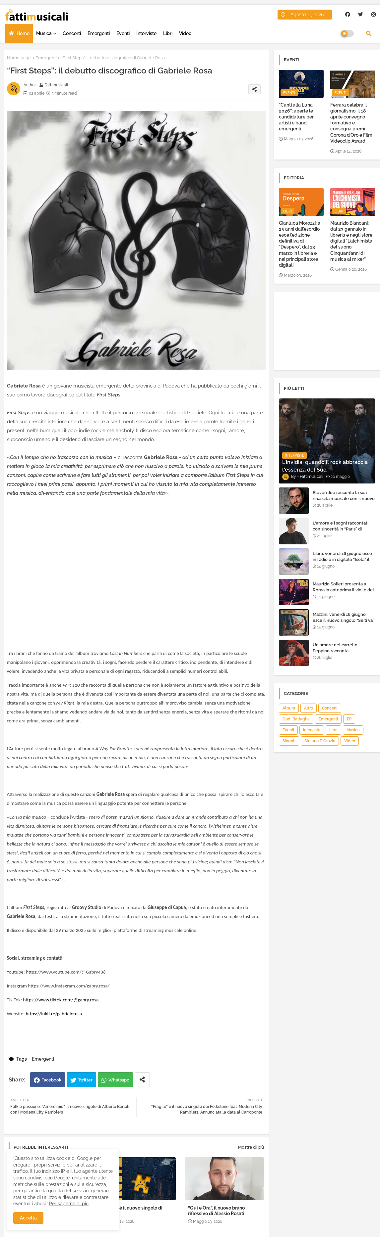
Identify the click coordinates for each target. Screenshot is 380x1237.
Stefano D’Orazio (319, 741)
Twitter (85, 1079)
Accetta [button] (28, 1217)
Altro (308, 708)
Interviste (146, 33)
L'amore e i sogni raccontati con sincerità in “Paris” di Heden (340, 529)
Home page (19, 57)
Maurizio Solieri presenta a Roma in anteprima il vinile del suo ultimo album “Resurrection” (343, 593)
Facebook (51, 1079)
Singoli (289, 741)
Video (185, 33)
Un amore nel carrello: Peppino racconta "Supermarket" (335, 650)
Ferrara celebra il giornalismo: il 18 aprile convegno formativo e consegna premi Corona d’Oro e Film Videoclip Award (351, 123)
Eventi (123, 33)
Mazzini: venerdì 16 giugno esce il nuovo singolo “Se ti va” (343, 617)
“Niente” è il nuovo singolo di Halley (131, 1210)
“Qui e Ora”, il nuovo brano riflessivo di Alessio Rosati (216, 1210)
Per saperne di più (69, 1203)
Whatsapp (118, 1079)
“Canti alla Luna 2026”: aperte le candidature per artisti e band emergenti (296, 117)
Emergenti (99, 33)
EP (349, 719)
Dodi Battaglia (296, 719)
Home (23, 33)
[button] (368, 33)
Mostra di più (251, 1147)
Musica (44, 33)
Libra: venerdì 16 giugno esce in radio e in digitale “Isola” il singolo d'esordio (342, 559)
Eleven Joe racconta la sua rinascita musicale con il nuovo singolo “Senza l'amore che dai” (344, 501)
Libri (167, 33)
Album (289, 708)
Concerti (72, 33)
